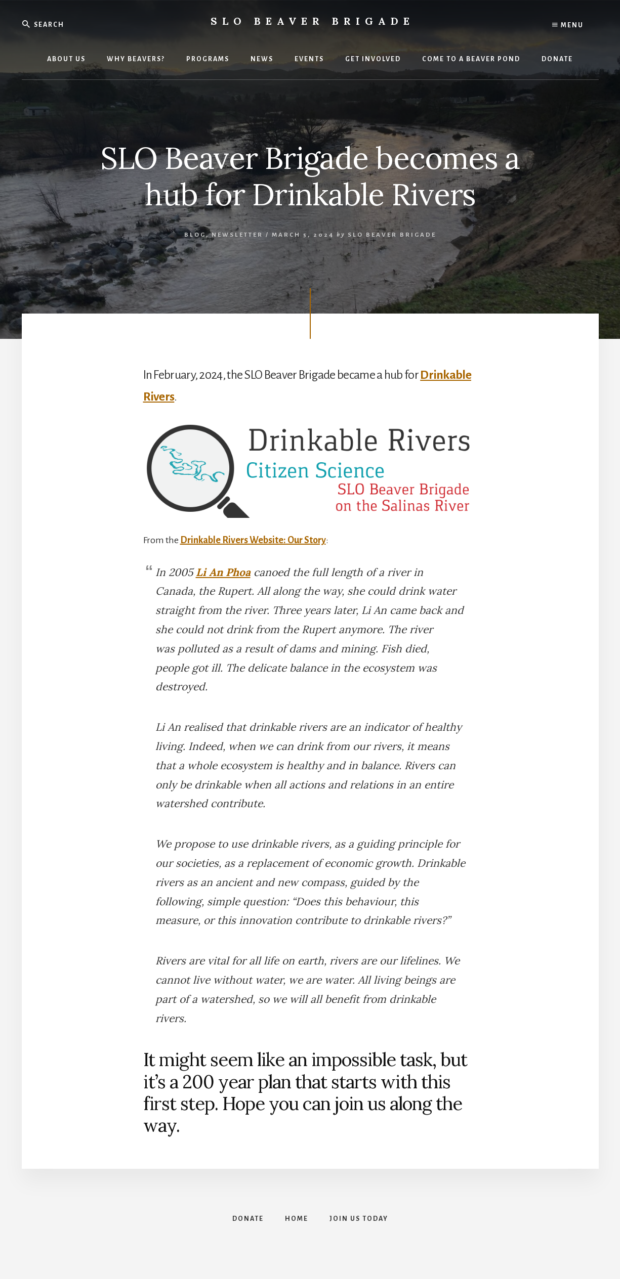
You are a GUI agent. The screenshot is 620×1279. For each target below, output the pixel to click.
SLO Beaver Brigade (313, 21)
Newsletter (237, 235)
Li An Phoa (223, 572)
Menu (568, 25)
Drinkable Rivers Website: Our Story (253, 540)
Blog (195, 235)
